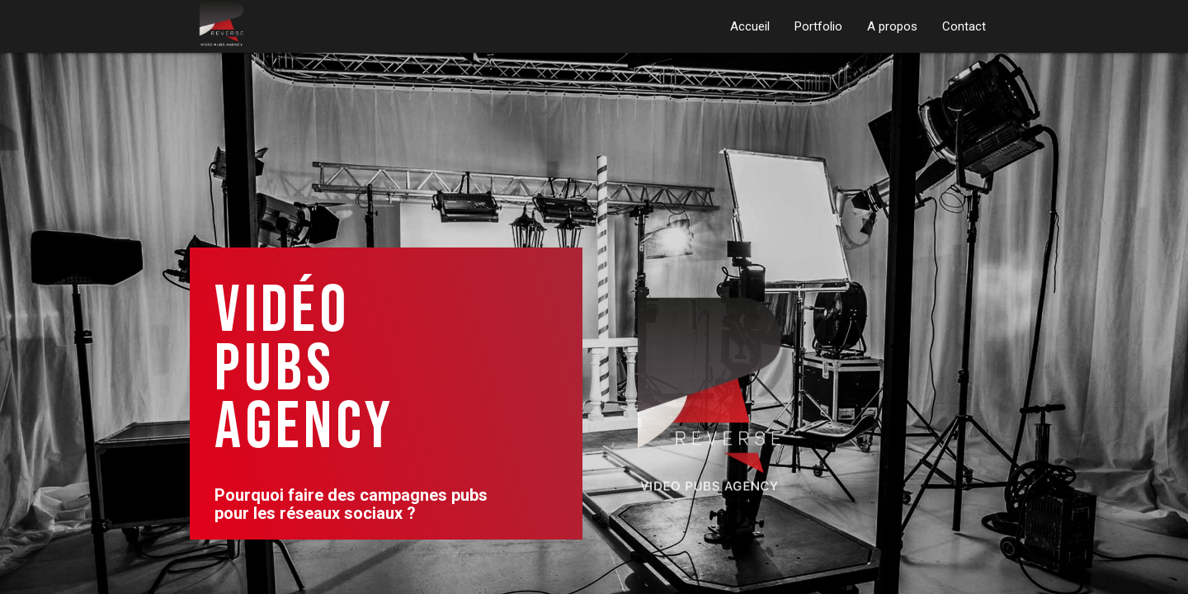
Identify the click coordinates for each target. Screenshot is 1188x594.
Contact (964, 26)
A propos (892, 26)
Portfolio (818, 26)
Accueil (750, 26)
